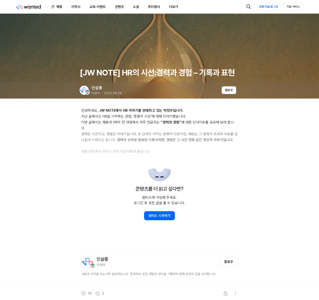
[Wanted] (33, 6)
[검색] (248, 7)
